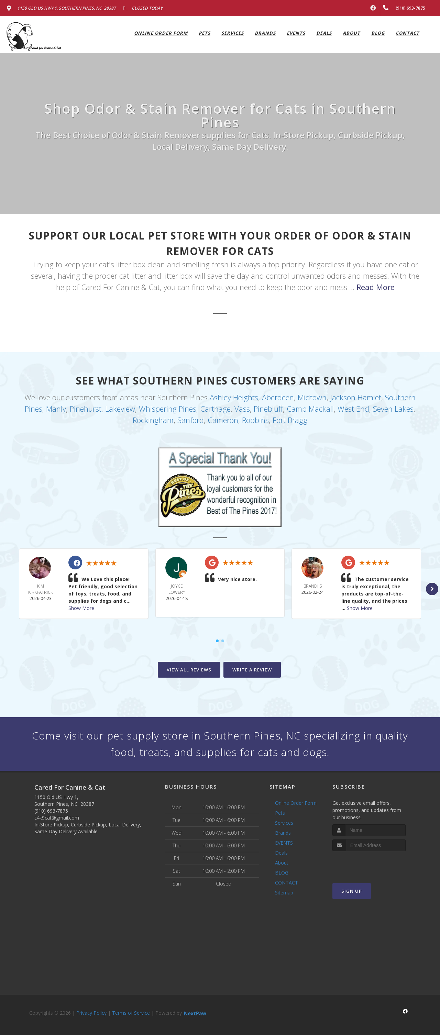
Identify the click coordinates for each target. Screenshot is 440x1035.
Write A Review (252, 670)
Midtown (312, 397)
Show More (81, 608)
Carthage (215, 408)
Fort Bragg (290, 420)
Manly (56, 408)
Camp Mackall (310, 408)
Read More (375, 287)
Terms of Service (131, 1013)
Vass (242, 408)
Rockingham (153, 420)
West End (353, 408)
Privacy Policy (91, 1013)
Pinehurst (85, 408)
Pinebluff (268, 408)
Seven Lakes (393, 408)
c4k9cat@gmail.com (56, 817)
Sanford (190, 420)
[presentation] (369, 864)
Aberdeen (278, 397)
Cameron (223, 420)
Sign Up (351, 891)
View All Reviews (189, 670)
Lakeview (120, 408)
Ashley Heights (234, 397)
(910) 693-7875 (51, 811)
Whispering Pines (167, 408)
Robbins (255, 420)
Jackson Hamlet (355, 397)
